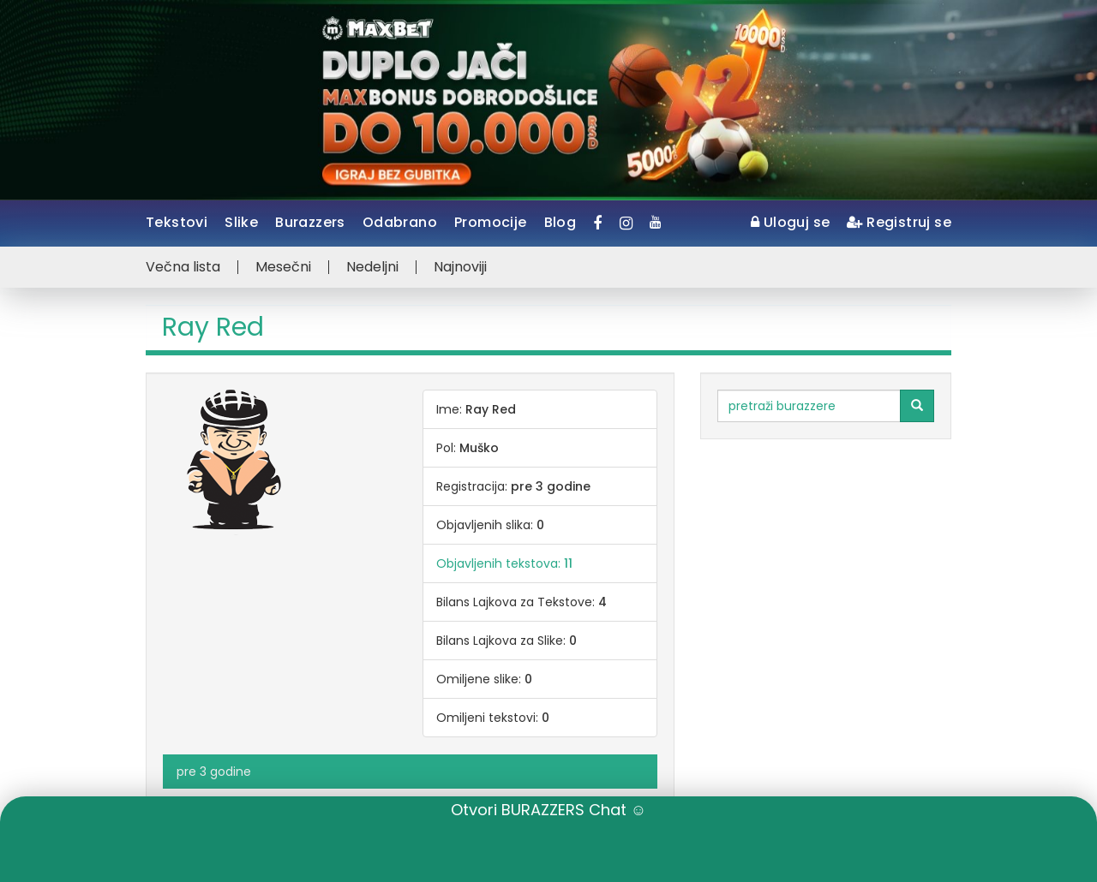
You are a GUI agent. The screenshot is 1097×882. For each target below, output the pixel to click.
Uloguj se (790, 222)
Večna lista (183, 267)
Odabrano (400, 222)
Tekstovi (176, 222)
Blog (560, 222)
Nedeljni (372, 267)
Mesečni (283, 267)
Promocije (490, 222)
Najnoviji (460, 267)
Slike (241, 222)
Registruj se (899, 222)
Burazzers (310, 222)
